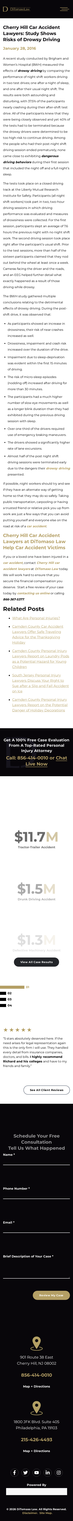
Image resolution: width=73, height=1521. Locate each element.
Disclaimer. (30, 1513)
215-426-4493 (36, 1439)
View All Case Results (36, 962)
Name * (9, 1155)
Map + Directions (36, 1386)
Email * (8, 1222)
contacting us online (33, 593)
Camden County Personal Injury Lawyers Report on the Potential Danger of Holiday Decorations (40, 705)
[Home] (30, 9)
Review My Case (51, 1295)
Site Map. (45, 1513)
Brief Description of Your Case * (28, 1256)
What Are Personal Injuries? (36, 618)
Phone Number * (16, 1188)
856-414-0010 (32, 758)
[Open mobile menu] (64, 9)
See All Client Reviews (46, 1090)
